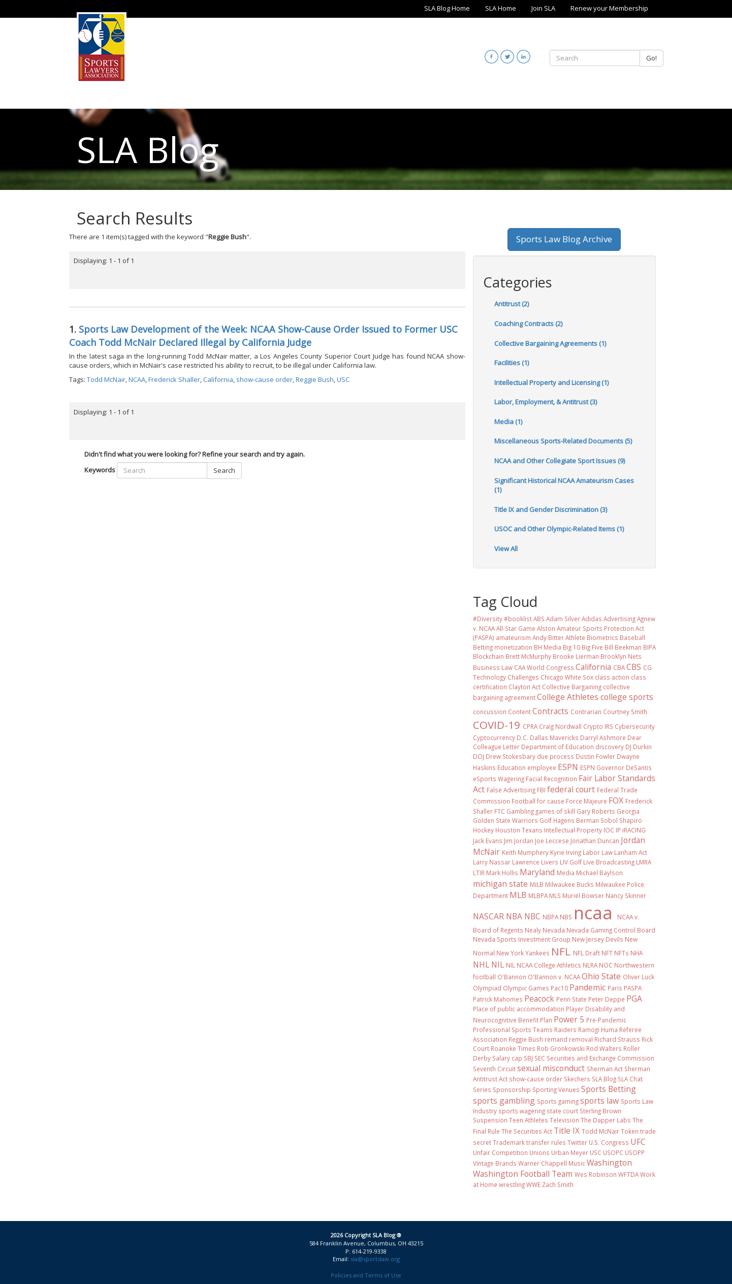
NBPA (550, 917)
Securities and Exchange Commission (600, 1058)
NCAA (137, 379)
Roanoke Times (513, 1048)
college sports (626, 696)
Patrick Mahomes (498, 999)
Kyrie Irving (565, 852)
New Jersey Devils (597, 939)
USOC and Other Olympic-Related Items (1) (559, 528)
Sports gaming (558, 1101)
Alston (546, 628)
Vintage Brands (495, 1163)
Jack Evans (487, 841)
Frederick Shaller (174, 379)
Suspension (490, 1120)
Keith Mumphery (525, 852)
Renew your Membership (609, 8)
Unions (539, 1152)
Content (519, 712)
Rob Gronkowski (561, 1048)
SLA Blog (604, 1079)
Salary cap (507, 1058)
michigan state (500, 883)
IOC (608, 830)
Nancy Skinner (626, 895)
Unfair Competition (500, 1152)
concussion (489, 712)
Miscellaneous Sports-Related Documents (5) (563, 440)
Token (630, 1131)
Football (523, 801)
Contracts (550, 711)
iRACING (634, 830)
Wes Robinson (596, 1174)
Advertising (619, 619)
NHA (636, 953)
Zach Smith (558, 1184)
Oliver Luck (638, 977)
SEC (539, 1058)
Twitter (577, 1142)
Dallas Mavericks (554, 737)
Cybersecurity (635, 726)
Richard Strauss (617, 1039)
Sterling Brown (600, 1111)
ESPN (568, 767)
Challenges (523, 677)
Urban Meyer (569, 1152)
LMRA (643, 862)
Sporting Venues (556, 1089)
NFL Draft (586, 953)
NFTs (621, 953)
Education (511, 767)
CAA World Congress (544, 667)
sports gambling (504, 1100)
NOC (606, 965)
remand (556, 1039)
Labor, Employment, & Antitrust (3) (545, 401)
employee (541, 767)
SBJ (528, 1058)
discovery (609, 747)
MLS (555, 895)
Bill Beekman (623, 647)
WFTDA (628, 1174)
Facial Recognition (551, 779)
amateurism (513, 637)
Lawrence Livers (535, 862)
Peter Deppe (606, 999)
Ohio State (601, 976)
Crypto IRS (598, 726)
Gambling (520, 811)
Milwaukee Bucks (569, 884)
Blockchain (488, 656)
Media (566, 873)
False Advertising (511, 790)
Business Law (493, 667)
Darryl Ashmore (603, 737)
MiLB (537, 884)
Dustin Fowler (595, 756)
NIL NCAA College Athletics (543, 965)
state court (562, 1111)
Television (564, 1120)
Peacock (539, 998)
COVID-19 (496, 725)
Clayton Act (524, 687)
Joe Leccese (552, 841)
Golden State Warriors (505, 820)
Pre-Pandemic (606, 1020)
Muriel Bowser (583, 895)
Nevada (554, 930)
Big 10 (571, 647)
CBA (619, 667)
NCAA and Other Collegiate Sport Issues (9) (559, 460)
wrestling (512, 1184)
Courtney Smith (625, 712)
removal (581, 1039)
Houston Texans (519, 830)
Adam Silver (563, 619)
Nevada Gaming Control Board (610, 930)
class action (612, 677)
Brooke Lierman (576, 656)
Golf (545, 820)
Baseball (632, 637)
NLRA (590, 965)
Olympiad (487, 988)
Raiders (565, 1029)
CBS (633, 666)
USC (343, 379)
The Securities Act (526, 1131)
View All (506, 548)
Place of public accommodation (518, 1009)
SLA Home (500, 8)
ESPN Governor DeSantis (616, 767)
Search (224, 470)
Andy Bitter (548, 637)
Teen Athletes (528, 1120)
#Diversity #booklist (502, 619)
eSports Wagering (498, 779)
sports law (599, 1100)
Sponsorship (512, 1089)
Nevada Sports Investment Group (521, 939)
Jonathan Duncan (594, 841)
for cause (550, 801)
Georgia (628, 811)
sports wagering (521, 1111)
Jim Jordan (518, 841)
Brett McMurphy (528, 656)
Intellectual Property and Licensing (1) (551, 382)
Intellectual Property (573, 830)
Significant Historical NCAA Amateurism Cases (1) (564, 485)
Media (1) (508, 421)
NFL (560, 951)
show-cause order (264, 379)
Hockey (483, 830)
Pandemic (587, 987)
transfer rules (546, 1142)
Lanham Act (630, 852)
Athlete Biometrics (591, 637)
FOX (616, 800)
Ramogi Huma (598, 1029)
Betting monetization (502, 647)
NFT (607, 953)
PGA (634, 998)
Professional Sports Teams (513, 1029)
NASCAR (488, 916)
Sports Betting (608, 1089)
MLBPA (538, 895)
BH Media (547, 647)
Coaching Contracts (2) (528, 323)
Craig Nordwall (560, 726)
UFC (638, 1141)
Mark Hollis (502, 873)
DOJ (478, 756)
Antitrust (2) (511, 303)
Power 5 (569, 1019)
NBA (514, 916)
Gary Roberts (596, 811)
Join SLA (543, 8)
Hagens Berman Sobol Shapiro (597, 820)
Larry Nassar (492, 862)
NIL (497, 964)
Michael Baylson (599, 873)
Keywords (99, 469)
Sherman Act (605, 1069)
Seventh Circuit (494, 1069)
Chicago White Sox (566, 677)
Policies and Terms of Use (366, 1275)
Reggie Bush (315, 379)
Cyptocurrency (494, 737)
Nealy (533, 930)
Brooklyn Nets (621, 656)
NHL (481, 964)
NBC (532, 916)
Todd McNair (106, 379)
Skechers (577, 1079)
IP (618, 830)
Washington (609, 1162)
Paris (615, 988)
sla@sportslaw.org (375, 1259)
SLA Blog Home (447, 8)
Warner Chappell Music (551, 1163)
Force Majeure (586, 801)
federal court (571, 789)
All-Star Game (515, 628)
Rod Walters (604, 1048)
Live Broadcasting (608, 862)
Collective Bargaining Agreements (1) (550, 343)
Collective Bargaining (571, 687)
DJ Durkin (638, 747)
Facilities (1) (511, 362)
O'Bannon (511, 977)
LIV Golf (571, 862)
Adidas (592, 619)
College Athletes (567, 696)
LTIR (479, 873)
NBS (566, 917)
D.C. (522, 737)
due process (555, 756)
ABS (539, 619)
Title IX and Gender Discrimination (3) (550, 509)
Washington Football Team (522, 1173)
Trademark (509, 1142)
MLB (518, 895)
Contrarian (585, 712)
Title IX (567, 1130)
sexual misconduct (551, 1068)
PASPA (633, 988)
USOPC (613, 1152)
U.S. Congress (609, 1142)
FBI (541, 790)
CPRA (530, 726)
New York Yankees (523, 953)
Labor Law (598, 852)
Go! (651, 57)
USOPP (635, 1152)
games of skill (555, 811)
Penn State (571, 999)
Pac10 (559, 988)
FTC (499, 811)
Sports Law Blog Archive (564, 239)
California (218, 379)
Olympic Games (526, 988)
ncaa (593, 912)
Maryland (537, 872)
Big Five (592, 647)
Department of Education (557, 747)
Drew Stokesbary (510, 756)
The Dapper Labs (606, 1120)
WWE (533, 1184)
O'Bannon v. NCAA (554, 977)
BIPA (649, 647)
